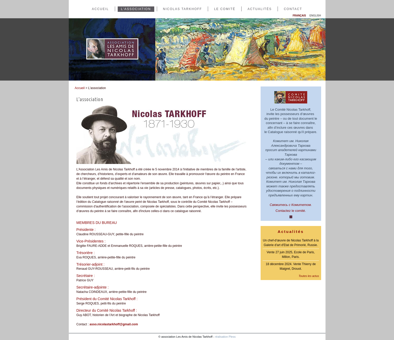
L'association (136, 9)
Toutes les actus (308, 275)
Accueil (100, 9)
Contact (293, 9)
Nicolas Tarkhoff (182, 9)
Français (299, 15)
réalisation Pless (225, 336)
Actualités (259, 9)
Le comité (224, 9)
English (315, 15)
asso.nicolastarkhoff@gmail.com (114, 324)
